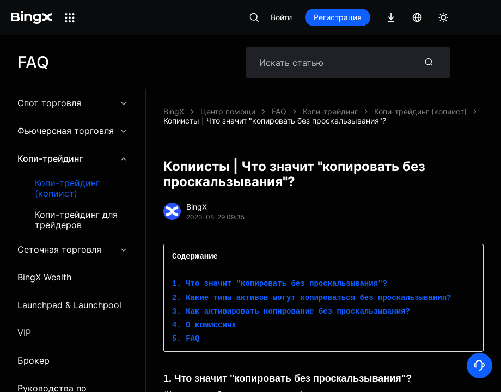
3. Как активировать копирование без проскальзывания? (291, 302)
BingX (173, 111)
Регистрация (338, 17)
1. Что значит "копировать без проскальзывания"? (279, 275)
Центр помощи (227, 111)
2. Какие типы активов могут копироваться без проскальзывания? (311, 289)
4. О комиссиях (204, 316)
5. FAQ (185, 329)
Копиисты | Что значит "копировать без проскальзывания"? (383, 111)
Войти (281, 17)
